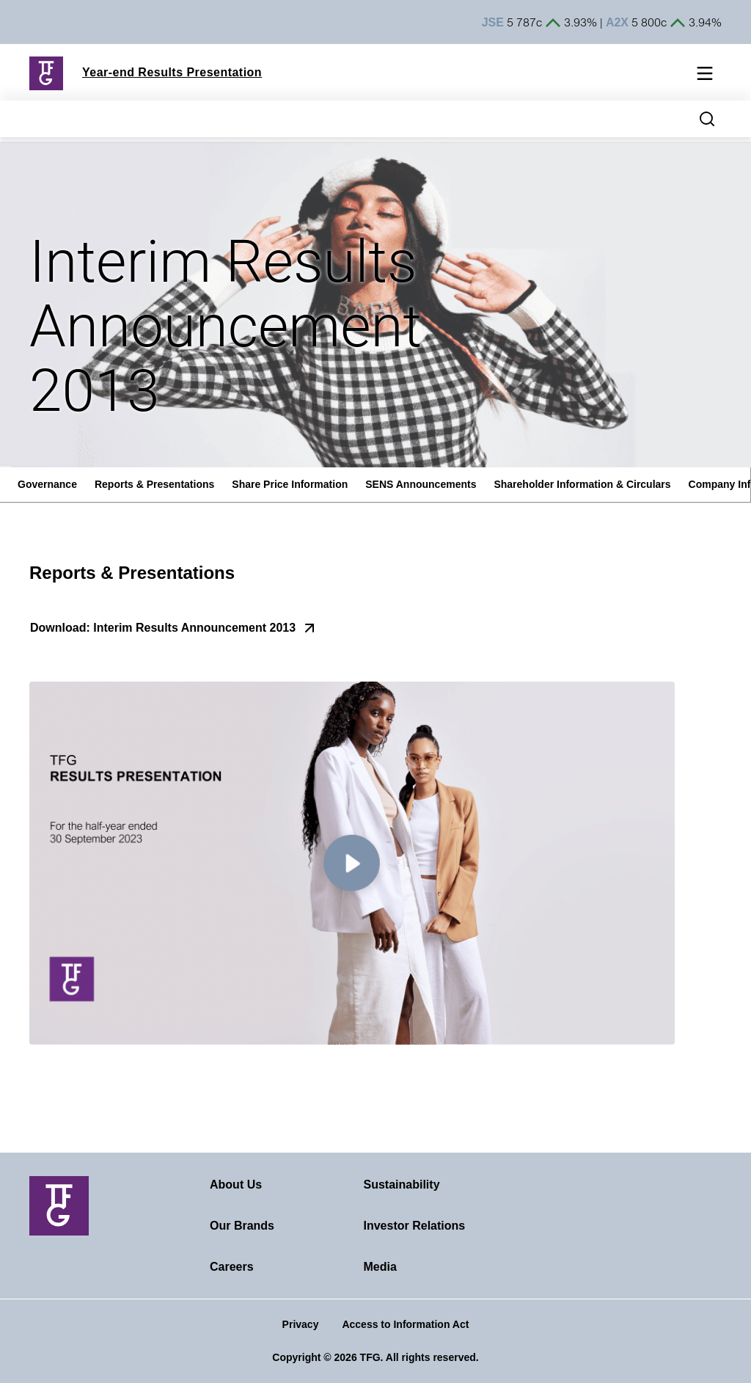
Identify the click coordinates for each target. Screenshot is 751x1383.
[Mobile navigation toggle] (705, 75)
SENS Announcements (420, 484)
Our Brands (242, 1225)
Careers (232, 1266)
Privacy (300, 1324)
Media (380, 1266)
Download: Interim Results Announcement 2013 (163, 627)
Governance (47, 484)
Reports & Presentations (154, 484)
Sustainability (402, 1184)
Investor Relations (415, 1225)
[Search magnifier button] (707, 119)
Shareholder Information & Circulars (582, 484)
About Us (236, 1184)
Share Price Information (290, 484)
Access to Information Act (405, 1324)
